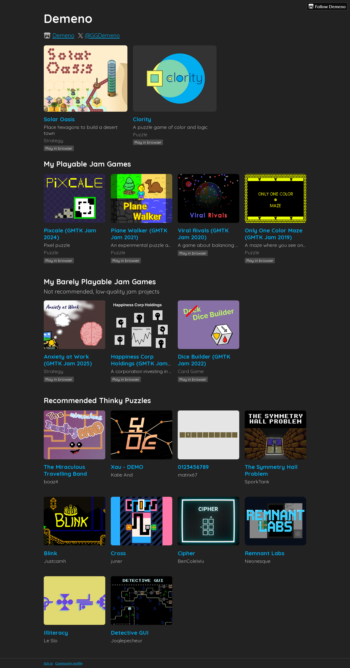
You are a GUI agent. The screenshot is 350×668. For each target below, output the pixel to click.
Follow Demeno (327, 6)
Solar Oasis (59, 119)
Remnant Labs (264, 553)
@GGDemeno (102, 35)
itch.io (48, 663)
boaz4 (51, 481)
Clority (142, 119)
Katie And (122, 475)
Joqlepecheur (126, 640)
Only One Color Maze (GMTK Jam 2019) (273, 234)
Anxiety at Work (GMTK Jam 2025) (68, 360)
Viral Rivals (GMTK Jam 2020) (203, 234)
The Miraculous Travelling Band (65, 470)
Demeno (63, 35)
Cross (118, 553)
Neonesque (257, 561)
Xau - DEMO (127, 466)
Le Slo (50, 640)
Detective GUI (129, 632)
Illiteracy (56, 632)
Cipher (186, 553)
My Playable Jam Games (87, 164)
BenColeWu (191, 561)
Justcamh (55, 561)
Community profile (68, 663)
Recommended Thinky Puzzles (97, 400)
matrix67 (187, 475)
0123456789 (193, 466)
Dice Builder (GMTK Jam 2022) (204, 360)
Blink (50, 553)
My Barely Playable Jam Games (100, 281)
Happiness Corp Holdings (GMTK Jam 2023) (139, 363)
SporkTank (257, 481)
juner (116, 561)
